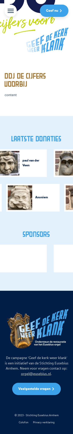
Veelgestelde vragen (34, 389)
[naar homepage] (36, 40)
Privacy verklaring (44, 422)
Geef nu (52, 10)
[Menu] (11, 11)
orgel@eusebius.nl (36, 374)
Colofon (23, 422)
